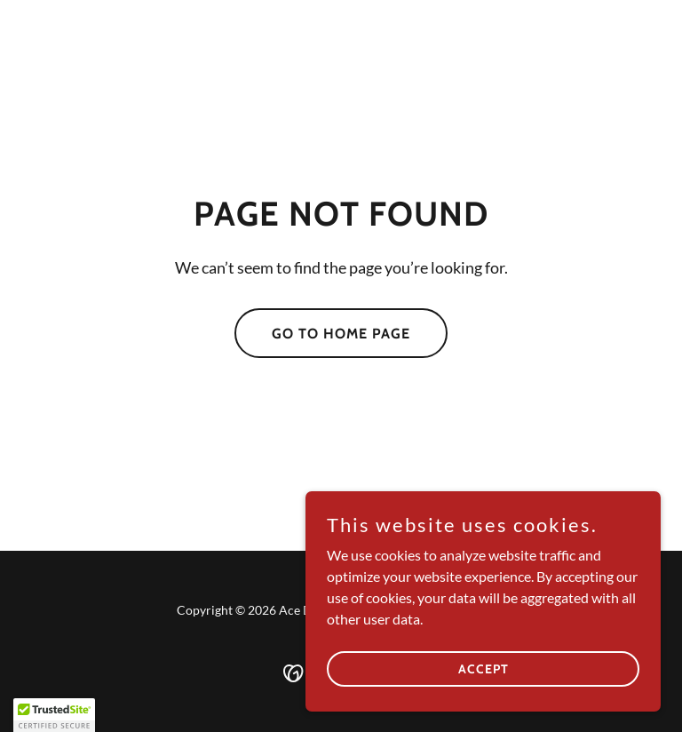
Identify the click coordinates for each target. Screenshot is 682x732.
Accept (483, 668)
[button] (54, 715)
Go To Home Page (341, 333)
